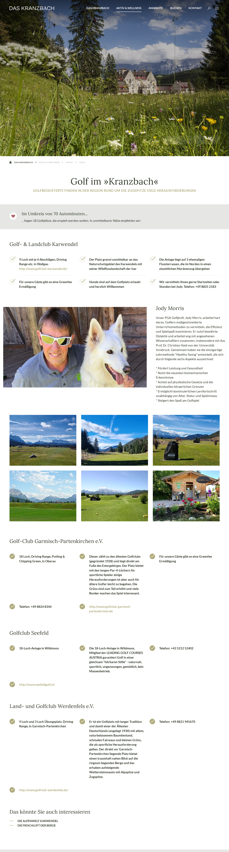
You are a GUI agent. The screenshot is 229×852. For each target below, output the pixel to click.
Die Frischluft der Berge (37, 825)
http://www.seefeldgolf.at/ (37, 684)
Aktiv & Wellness (128, 8)
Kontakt (195, 8)
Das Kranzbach (97, 8)
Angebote (155, 8)
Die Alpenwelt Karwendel (38, 821)
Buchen (175, 8)
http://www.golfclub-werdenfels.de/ (43, 790)
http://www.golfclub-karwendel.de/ (43, 269)
